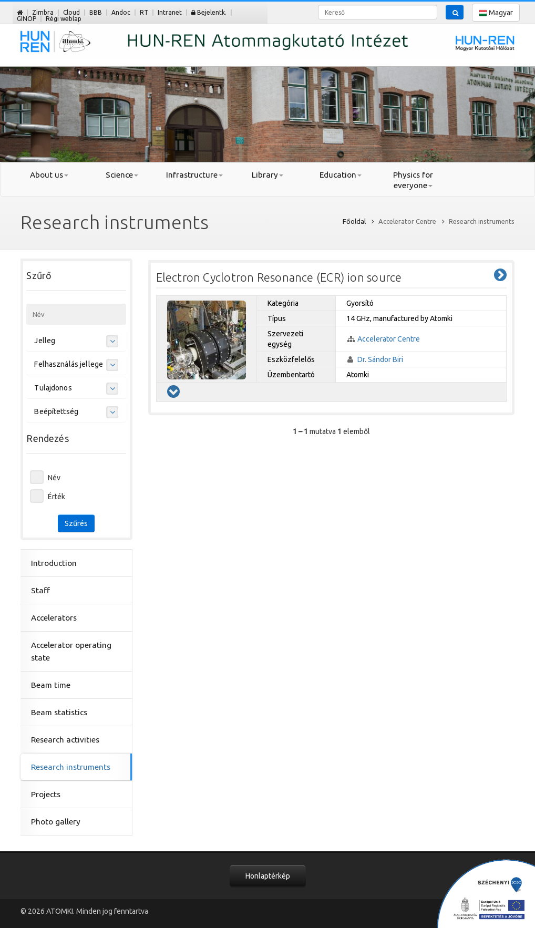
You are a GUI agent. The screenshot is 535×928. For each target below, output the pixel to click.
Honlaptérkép (267, 876)
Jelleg (44, 340)
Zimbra (43, 12)
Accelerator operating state (71, 651)
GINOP (26, 18)
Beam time (50, 684)
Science (122, 174)
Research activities (65, 739)
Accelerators (54, 617)
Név (54, 477)
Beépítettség (56, 411)
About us (49, 174)
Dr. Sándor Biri (380, 359)
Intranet (170, 12)
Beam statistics (59, 712)
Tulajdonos (52, 388)
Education (341, 174)
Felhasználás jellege (68, 364)
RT (144, 12)
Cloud (71, 12)
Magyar (496, 12)
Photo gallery (55, 821)
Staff (40, 590)
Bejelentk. (209, 12)
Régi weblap (63, 18)
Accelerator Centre (388, 339)
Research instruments (70, 766)
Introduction (54, 563)
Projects (45, 794)
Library (267, 174)
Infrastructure (194, 174)
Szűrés (76, 523)
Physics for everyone (413, 180)
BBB (95, 12)
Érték (56, 496)
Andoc (120, 12)
